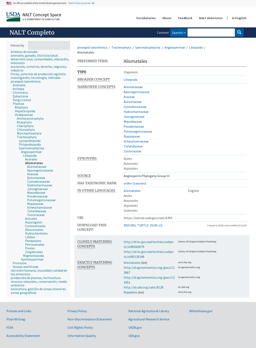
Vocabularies (146, 18)
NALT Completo (32, 32)
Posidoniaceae (134, 126)
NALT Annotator (211, 18)
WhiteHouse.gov (200, 311)
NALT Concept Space (41, 15)
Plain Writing (15, 319)
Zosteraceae (132, 151)
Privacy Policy (77, 311)
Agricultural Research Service (148, 319)
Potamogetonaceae (138, 131)
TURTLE (143, 225)
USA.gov (134, 336)
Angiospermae (174, 47)
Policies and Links (18, 311)
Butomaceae (133, 102)
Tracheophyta (121, 47)
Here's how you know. (80, 3)
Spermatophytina (147, 47)
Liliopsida (196, 47)
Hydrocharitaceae (136, 112)
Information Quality (81, 336)
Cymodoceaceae (135, 107)
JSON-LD (156, 225)
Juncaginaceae (134, 116)
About (166, 18)
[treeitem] (25, 52)
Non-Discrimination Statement (89, 319)
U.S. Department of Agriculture (41, 19)
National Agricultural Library (148, 311)
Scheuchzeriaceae (136, 141)
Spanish (176, 32)
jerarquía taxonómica (92, 47)
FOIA (9, 327)
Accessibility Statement (23, 336)
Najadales (130, 292)
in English (239, 18)
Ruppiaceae (132, 136)
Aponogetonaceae (137, 92)
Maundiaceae (133, 121)
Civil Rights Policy (80, 327)
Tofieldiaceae (133, 146)
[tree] (38, 174)
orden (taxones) (135, 183)
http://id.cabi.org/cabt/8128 (143, 287)
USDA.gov (135, 327)
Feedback (185, 18)
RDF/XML (130, 225)
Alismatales (132, 191)
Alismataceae (133, 87)
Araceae (129, 97)
